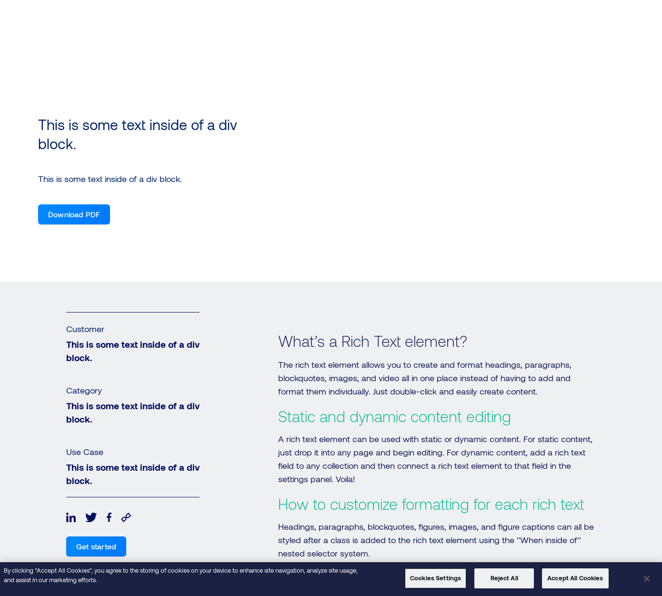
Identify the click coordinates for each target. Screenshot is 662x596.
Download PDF (74, 214)
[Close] (646, 578)
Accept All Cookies (575, 578)
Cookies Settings (435, 578)
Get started (96, 546)
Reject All (504, 578)
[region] (331, 579)
